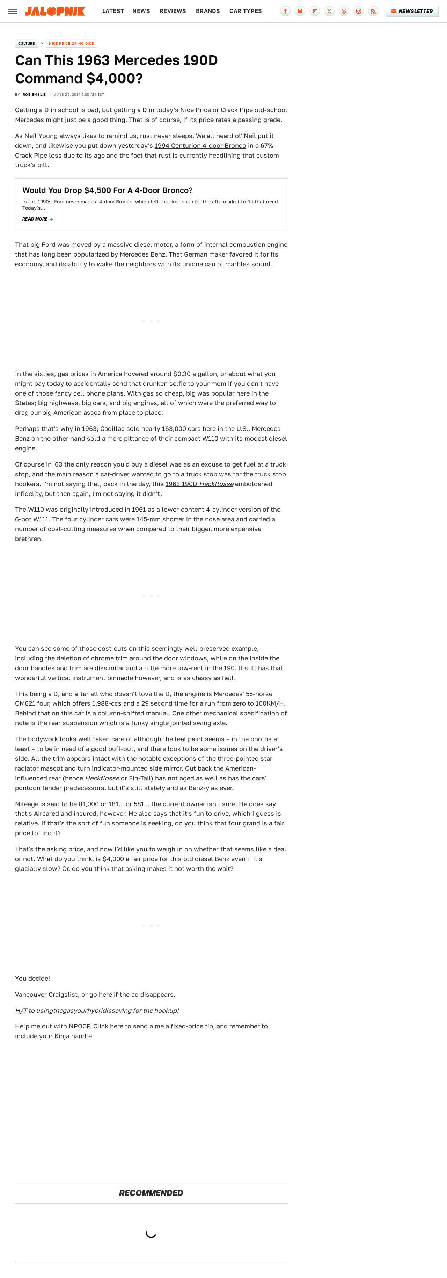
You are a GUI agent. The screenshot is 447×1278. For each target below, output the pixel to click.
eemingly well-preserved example (206, 648)
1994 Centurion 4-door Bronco (200, 145)
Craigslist (63, 994)
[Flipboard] (314, 11)
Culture (26, 43)
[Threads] (344, 11)
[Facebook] (285, 11)
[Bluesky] (300, 11)
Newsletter (412, 11)
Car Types (245, 11)
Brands (208, 11)
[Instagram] (358, 11)
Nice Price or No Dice (71, 43)
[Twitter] (329, 11)
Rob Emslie (34, 94)
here (105, 994)
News (141, 11)
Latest (113, 11)
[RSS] (373, 11)
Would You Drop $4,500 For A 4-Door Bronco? (107, 190)
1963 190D (199, 484)
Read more (35, 219)
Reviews (173, 11)
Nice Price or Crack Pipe (216, 110)
